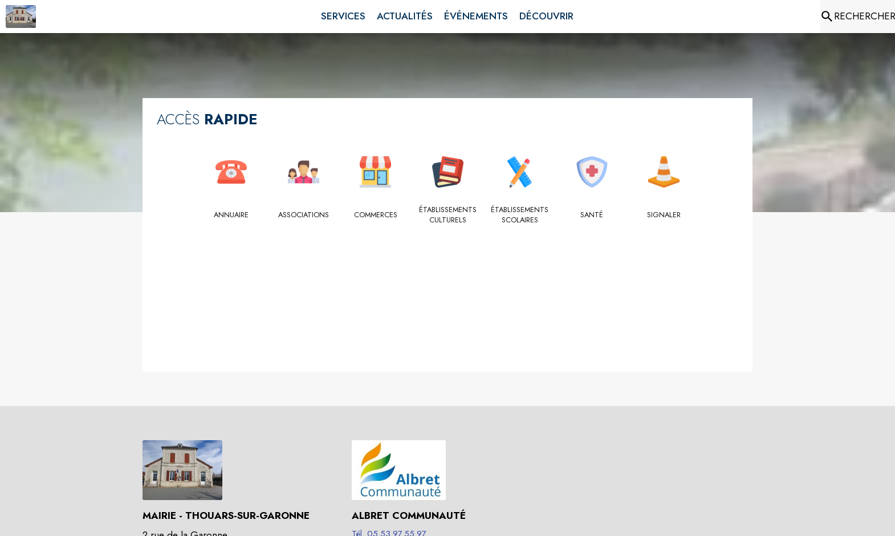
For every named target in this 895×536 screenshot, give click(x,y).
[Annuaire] (231, 215)
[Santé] (592, 215)
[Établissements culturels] (447, 215)
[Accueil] (21, 16)
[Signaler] (663, 215)
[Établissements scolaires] (519, 215)
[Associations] (303, 215)
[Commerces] (375, 215)
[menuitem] (343, 14)
